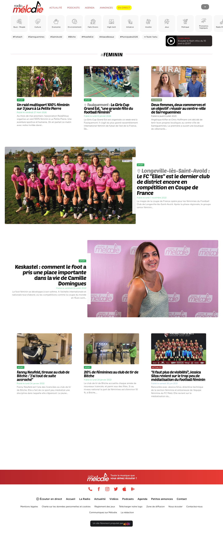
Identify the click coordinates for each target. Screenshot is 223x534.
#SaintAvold (56, 37)
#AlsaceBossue (106, 37)
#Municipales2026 (129, 37)
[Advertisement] (111, 430)
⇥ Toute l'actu (150, 37)
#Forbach (17, 37)
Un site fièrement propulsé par (111, 524)
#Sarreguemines (36, 37)
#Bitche (72, 37)
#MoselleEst (87, 37)
